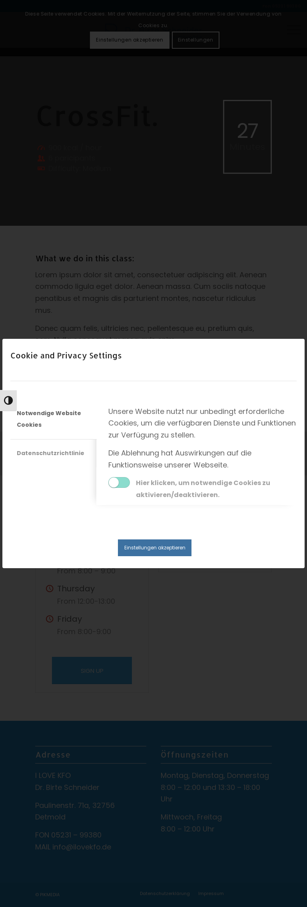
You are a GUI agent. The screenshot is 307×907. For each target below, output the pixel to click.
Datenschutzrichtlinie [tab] (50, 453)
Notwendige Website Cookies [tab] (49, 419)
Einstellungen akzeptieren (154, 547)
